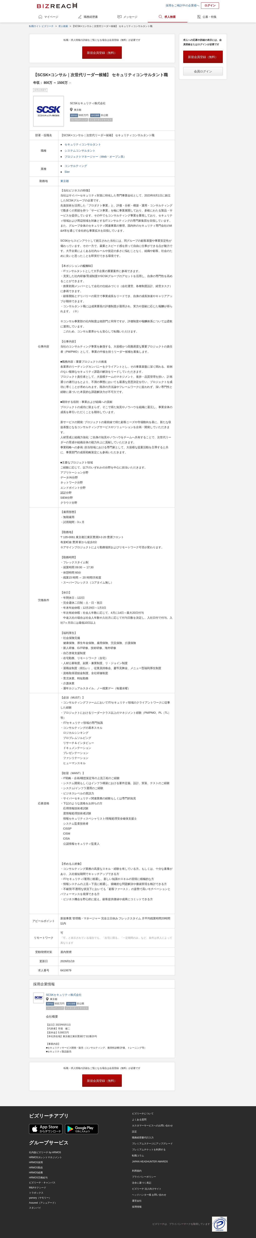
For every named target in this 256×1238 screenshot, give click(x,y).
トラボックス (36, 1192)
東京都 (65, 181)
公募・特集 (210, 16)
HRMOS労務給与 (38, 1177)
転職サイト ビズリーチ (41, 26)
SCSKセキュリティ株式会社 (64, 994)
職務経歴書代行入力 (143, 1137)
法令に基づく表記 (141, 1182)
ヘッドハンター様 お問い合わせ (149, 1194)
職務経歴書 (91, 16)
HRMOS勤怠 (36, 1167)
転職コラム (138, 1155)
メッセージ (130, 16)
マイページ (51, 16)
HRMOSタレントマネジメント (45, 1157)
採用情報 (137, 1206)
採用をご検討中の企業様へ (182, 5)
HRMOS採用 (36, 1162)
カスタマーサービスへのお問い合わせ (152, 1125)
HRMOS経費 (36, 1172)
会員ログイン (203, 71)
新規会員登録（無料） (102, 52)
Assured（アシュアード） (43, 1202)
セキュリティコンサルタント (83, 144)
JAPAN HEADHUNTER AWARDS (150, 1161)
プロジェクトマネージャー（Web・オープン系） (95, 156)
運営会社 (137, 1200)
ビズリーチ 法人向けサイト (146, 1188)
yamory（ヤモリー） (40, 1197)
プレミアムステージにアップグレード (152, 1143)
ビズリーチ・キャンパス (42, 1182)
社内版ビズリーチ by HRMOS (45, 1152)
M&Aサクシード (37, 1187)
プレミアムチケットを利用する (149, 1149)
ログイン (210, 5)
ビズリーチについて (143, 1113)
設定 (134, 1131)
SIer (67, 171)
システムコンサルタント (80, 150)
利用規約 (137, 1170)
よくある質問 (139, 1119)
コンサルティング (76, 165)
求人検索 (170, 16)
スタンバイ (35, 1207)
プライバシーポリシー (144, 1176)
